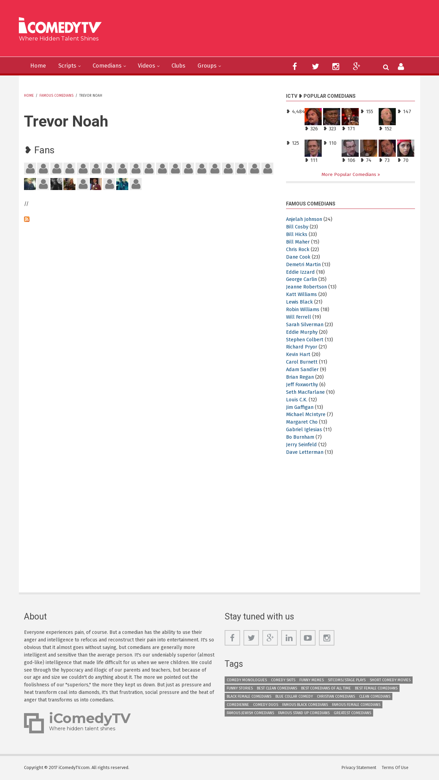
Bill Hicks (296, 235)
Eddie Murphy (302, 332)
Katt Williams (301, 295)
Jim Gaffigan (300, 407)
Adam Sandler (303, 370)
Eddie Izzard (300, 272)
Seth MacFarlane (306, 392)
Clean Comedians (374, 696)
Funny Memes (311, 680)
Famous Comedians (56, 96)
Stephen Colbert (305, 339)
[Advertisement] (272, 30)
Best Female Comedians (376, 688)
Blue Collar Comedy (294, 696)
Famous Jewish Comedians (250, 713)
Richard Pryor (302, 347)
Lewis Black (299, 302)
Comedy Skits (283, 680)
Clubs (187, 66)
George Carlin (302, 279)
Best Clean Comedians (277, 688)
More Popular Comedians (349, 174)
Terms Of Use (396, 768)
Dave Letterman (305, 452)
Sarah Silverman (305, 324)
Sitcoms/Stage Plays (347, 680)
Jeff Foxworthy (303, 384)
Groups (217, 66)
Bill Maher (298, 242)
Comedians (111, 66)
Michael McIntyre (306, 415)
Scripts (69, 66)
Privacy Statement (359, 768)
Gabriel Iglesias (304, 430)
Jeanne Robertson (308, 287)
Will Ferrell (298, 317)
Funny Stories (240, 688)
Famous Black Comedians (305, 704)
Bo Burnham (301, 437)
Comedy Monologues (247, 680)
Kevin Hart (298, 355)
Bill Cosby (297, 227)
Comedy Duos (265, 704)
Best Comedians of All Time (326, 688)
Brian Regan (300, 377)
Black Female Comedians (249, 696)
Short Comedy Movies (390, 680)
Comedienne (238, 704)
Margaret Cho (302, 422)
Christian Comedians (336, 696)
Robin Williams (303, 310)
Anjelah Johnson (306, 219)
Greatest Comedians (352, 713)
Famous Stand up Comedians (304, 713)
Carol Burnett (302, 362)
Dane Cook (299, 257)
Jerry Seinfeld (302, 445)
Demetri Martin (304, 264)
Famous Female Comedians (356, 704)
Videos (153, 66)
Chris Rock (298, 249)
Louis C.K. (297, 400)
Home (38, 66)
